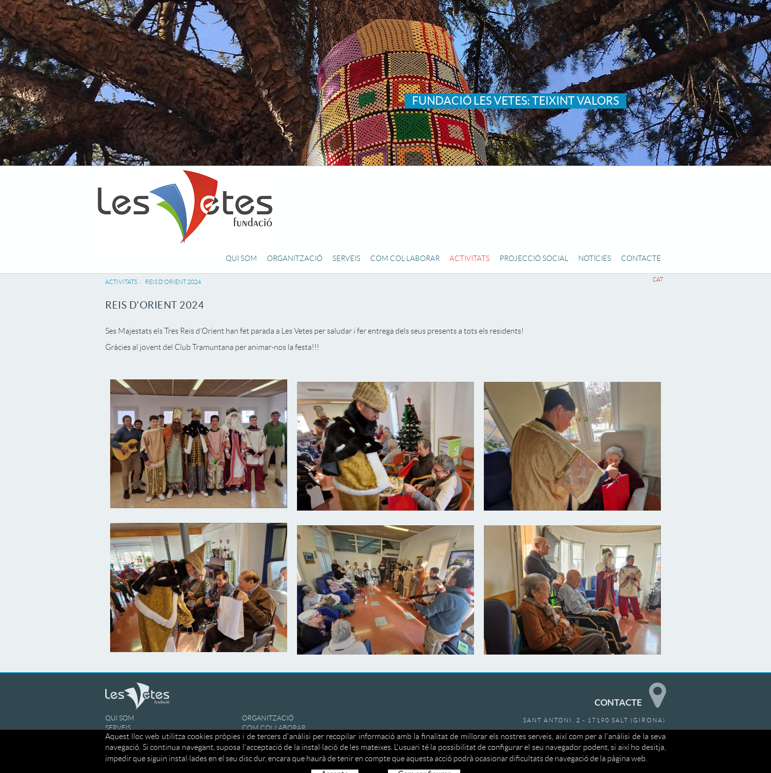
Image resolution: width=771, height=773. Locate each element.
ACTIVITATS (121, 282)
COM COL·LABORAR (274, 728)
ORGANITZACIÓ (268, 718)
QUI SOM (119, 718)
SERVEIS (118, 728)
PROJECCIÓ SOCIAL (273, 738)
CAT (657, 279)
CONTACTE (260, 747)
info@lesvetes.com (628, 747)
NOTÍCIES (120, 747)
